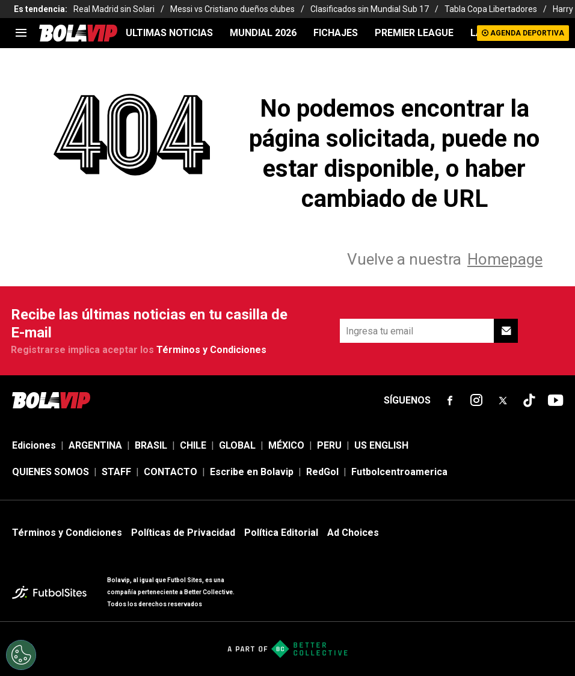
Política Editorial (281, 532)
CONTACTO (170, 472)
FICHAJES (335, 32)
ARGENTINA (95, 445)
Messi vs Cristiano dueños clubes (232, 9)
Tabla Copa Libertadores (490, 9)
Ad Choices (353, 532)
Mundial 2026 (263, 32)
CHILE (193, 445)
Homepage (505, 259)
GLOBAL (237, 445)
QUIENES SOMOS (50, 472)
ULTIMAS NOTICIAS (169, 32)
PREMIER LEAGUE (414, 32)
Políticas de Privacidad (183, 532)
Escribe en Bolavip (252, 472)
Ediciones (34, 445)
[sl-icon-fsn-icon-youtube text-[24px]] (556, 400)
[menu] (21, 33)
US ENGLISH (381, 445)
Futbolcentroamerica (399, 472)
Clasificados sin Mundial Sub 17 (369, 9)
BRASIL (151, 445)
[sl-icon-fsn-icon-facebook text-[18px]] (450, 400)
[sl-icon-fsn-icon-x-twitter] (503, 400)
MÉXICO (286, 445)
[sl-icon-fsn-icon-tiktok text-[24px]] (529, 400)
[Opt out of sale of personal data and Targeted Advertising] (21, 655)
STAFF (116, 472)
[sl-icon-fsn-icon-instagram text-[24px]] (476, 400)
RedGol (322, 472)
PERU (329, 445)
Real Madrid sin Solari (114, 9)
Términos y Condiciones (211, 349)
